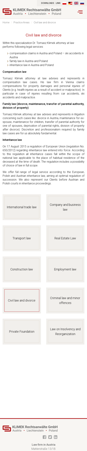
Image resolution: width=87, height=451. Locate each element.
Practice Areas (22, 22)
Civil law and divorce (45, 22)
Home (6, 22)
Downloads (47, 3)
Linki (58, 3)
